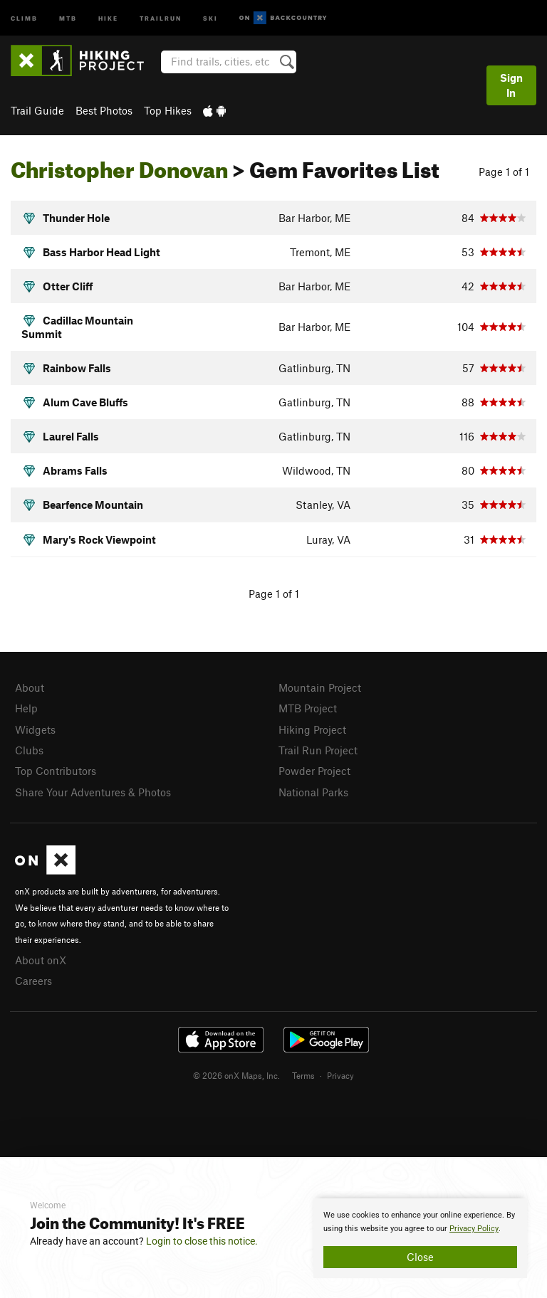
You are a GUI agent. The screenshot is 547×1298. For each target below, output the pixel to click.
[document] (420, 1238)
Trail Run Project (318, 750)
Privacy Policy (474, 1228)
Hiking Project (312, 729)
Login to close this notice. (202, 1241)
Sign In (511, 85)
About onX (40, 960)
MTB (68, 17)
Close (420, 1256)
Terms (303, 1075)
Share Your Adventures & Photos (93, 792)
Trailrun (161, 17)
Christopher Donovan (119, 166)
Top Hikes (168, 110)
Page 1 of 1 (504, 171)
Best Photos (103, 110)
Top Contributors (55, 770)
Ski (210, 17)
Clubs (29, 750)
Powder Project (314, 770)
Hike (108, 17)
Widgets (35, 729)
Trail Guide (37, 110)
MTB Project (307, 708)
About (29, 687)
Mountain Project (319, 687)
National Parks (313, 792)
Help (26, 708)
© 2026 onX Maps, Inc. (236, 1075)
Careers (33, 980)
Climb (24, 17)
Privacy (340, 1075)
